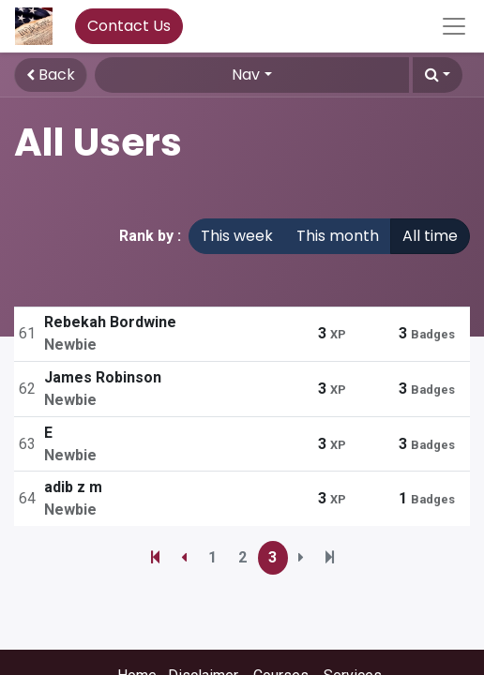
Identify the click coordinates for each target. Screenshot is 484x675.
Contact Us (129, 26)
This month (337, 236)
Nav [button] (246, 74)
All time (430, 236)
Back (50, 74)
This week (237, 236)
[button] (437, 75)
